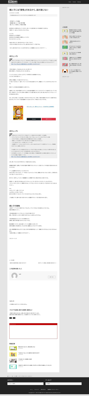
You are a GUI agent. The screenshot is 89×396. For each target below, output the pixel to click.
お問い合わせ (26, 319)
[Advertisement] (18, 247)
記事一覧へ (52, 277)
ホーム (31, 391)
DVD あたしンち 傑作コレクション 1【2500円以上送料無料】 (40, 106)
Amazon (34, 119)
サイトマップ (36, 391)
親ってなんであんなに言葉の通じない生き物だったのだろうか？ (25, 64)
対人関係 (17, 12)
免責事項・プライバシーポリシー (53, 391)
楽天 (49, 119)
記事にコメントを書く (15, 319)
